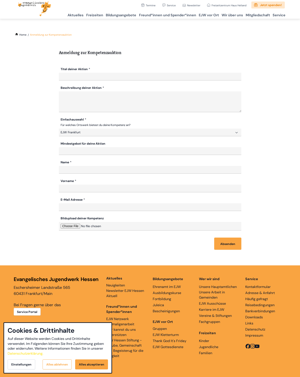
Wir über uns (225, 14)
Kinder (204, 340)
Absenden (227, 243)
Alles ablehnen (57, 364)
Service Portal (27, 311)
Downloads (254, 316)
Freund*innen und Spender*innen (121, 309)
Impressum (254, 335)
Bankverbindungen (260, 310)
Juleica (158, 304)
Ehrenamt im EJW (167, 286)
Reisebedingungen (260, 304)
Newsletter (193, 5)
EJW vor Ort (200, 14)
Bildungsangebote (107, 14)
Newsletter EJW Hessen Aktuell (125, 293)
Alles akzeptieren (91, 364)
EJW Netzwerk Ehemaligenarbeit (120, 321)
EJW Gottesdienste (168, 346)
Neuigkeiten (115, 281)
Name (65, 162)
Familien (205, 352)
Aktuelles (56, 14)
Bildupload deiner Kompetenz (82, 218)
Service (171, 5)
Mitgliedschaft (254, 14)
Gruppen (163, 325)
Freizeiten (78, 14)
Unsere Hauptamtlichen (218, 286)
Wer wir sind (209, 278)
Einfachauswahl (72, 119)
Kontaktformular (258, 286)
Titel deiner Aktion (74, 69)
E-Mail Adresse (72, 199)
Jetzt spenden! (271, 5)
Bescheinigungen (166, 310)
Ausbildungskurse (167, 292)
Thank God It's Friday (169, 340)
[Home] (23, 34)
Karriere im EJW (211, 309)
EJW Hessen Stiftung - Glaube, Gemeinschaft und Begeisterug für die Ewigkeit (124, 347)
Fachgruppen (209, 321)
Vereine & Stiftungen (215, 315)
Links (249, 323)
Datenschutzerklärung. (25, 353)
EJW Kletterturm (166, 334)
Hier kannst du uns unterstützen (121, 332)
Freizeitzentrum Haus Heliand (229, 5)
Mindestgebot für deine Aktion (83, 143)
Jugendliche (208, 346)
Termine (151, 5)
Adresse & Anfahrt (260, 292)
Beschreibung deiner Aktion (81, 88)
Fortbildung (162, 298)
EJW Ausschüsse (212, 303)
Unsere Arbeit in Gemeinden (212, 294)
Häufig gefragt (256, 298)
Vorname (67, 180)
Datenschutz (255, 329)
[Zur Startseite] (34, 9)
